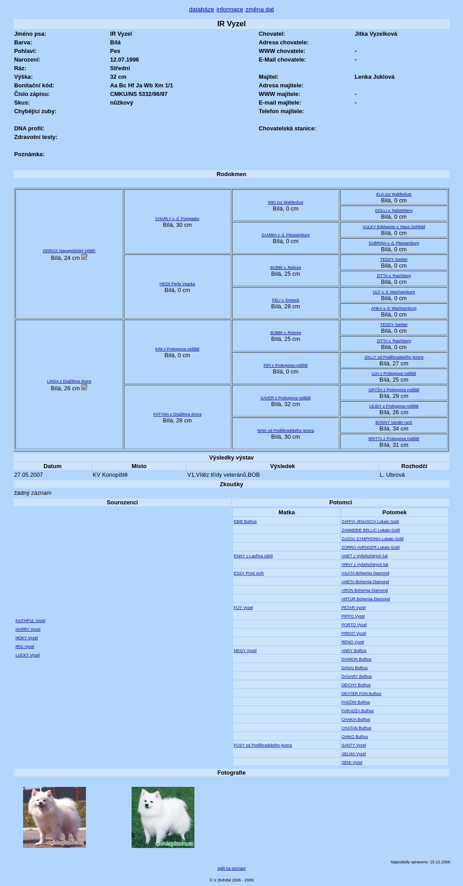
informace (230, 9)
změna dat (260, 9)
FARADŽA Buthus (357, 711)
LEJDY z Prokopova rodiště (393, 406)
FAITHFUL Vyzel (30, 620)
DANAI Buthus (354, 668)
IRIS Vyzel (24, 646)
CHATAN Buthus (356, 728)
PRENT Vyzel (353, 633)
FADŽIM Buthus (355, 702)
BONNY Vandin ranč (393, 422)
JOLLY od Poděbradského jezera (394, 357)
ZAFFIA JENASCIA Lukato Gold (370, 521)
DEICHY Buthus (355, 685)
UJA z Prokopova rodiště (394, 373)
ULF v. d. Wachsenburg (394, 292)
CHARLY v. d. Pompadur (177, 218)
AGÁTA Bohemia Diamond (365, 573)
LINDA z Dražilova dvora (69, 381)
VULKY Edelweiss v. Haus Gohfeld (394, 227)
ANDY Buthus (353, 650)
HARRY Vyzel (27, 629)
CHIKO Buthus (354, 736)
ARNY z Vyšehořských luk (364, 564)
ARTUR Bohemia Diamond (365, 599)
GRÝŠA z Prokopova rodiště (394, 390)
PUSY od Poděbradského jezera (263, 745)
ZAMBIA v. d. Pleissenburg (286, 235)
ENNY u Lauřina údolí (253, 556)
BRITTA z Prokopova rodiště (394, 438)
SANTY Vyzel (353, 745)
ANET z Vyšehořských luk (364, 556)
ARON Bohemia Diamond (364, 590)
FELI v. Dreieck (285, 300)
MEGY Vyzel (245, 650)
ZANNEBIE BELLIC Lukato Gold (370, 530)
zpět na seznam (231, 868)
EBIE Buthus (245, 521)
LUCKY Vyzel (27, 655)
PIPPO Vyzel (352, 616)
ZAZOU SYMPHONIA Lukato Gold (372, 538)
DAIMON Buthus (356, 659)
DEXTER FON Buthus (361, 693)
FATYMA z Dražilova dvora (177, 414)
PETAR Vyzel (353, 607)
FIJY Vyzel (243, 607)
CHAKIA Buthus (355, 719)
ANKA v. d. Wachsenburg (393, 308)
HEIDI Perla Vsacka (177, 284)
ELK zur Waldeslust (393, 194)
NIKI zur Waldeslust (285, 202)
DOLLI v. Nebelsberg (394, 210)
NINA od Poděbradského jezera (285, 430)
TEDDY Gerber (394, 259)
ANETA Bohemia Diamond (365, 581)
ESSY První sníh (249, 573)
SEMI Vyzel (351, 762)
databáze (201, 9)
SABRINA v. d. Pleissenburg (394, 243)
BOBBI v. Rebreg (285, 267)
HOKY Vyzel (26, 638)
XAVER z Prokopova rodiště (285, 398)
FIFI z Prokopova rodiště (286, 365)
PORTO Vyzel (354, 625)
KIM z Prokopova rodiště (177, 349)
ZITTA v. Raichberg (394, 275)
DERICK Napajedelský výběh (69, 251)
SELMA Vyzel (353, 754)
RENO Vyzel (352, 642)
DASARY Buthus (356, 676)
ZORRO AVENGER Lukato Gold (370, 547)
